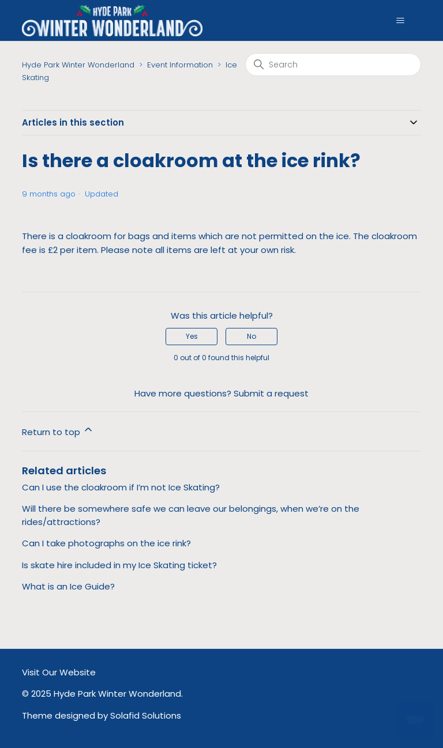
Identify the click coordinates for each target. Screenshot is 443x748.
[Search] (333, 64)
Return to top (58, 431)
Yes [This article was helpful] (192, 336)
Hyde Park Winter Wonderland (78, 64)
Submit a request (271, 393)
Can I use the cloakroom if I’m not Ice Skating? (121, 487)
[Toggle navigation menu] (400, 21)
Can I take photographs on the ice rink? (106, 543)
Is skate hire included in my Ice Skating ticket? (119, 565)
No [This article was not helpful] (251, 336)
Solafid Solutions (145, 715)
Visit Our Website (59, 672)
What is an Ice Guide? (68, 586)
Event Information (180, 64)
